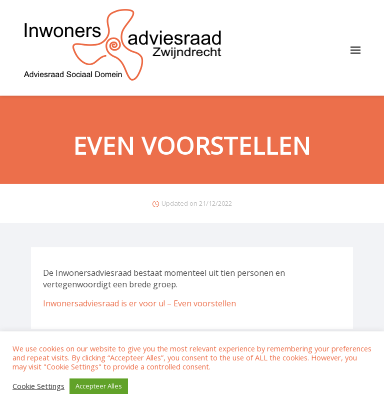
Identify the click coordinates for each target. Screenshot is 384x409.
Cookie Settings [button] (38, 386)
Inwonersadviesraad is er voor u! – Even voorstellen (139, 303)
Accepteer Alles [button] (99, 385)
